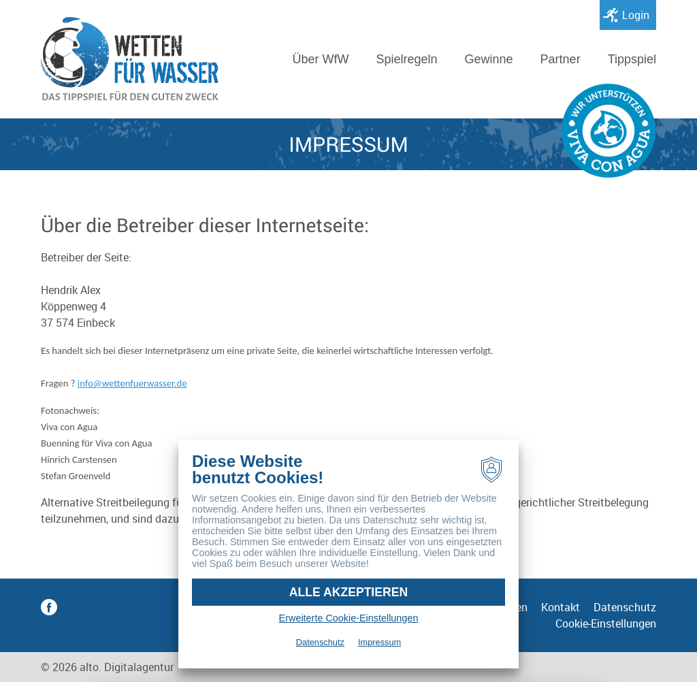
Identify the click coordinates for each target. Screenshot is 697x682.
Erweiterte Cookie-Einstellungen (349, 618)
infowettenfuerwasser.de (132, 383)
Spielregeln (406, 59)
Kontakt (560, 607)
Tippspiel (632, 59)
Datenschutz (625, 607)
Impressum (379, 642)
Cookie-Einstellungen (605, 623)
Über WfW (320, 59)
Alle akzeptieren (348, 592)
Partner (560, 59)
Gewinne (489, 59)
